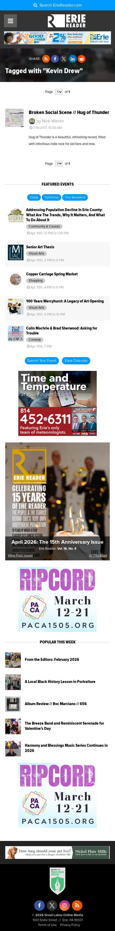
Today (34, 197)
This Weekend (75, 197)
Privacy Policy (70, 925)
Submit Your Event (41, 361)
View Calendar (76, 361)
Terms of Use (47, 925)
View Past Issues (20, 555)
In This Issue (98, 555)
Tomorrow (51, 197)
